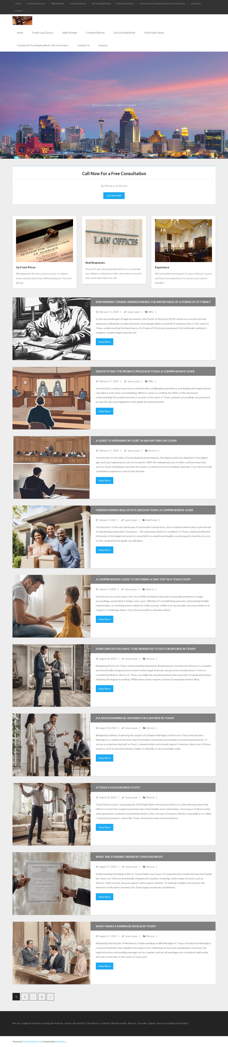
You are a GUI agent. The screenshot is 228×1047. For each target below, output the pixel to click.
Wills (150, 311)
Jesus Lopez (133, 311)
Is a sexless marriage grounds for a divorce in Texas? (135, 718)
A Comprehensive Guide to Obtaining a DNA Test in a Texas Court (143, 579)
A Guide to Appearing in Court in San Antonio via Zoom (136, 440)
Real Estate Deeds (125, 3)
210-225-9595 (114, 195)
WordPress (60, 1041)
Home (18, 3)
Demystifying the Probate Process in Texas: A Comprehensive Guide (145, 371)
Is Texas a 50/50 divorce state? (118, 787)
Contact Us (196, 3)
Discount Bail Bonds (101, 3)
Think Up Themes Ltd (32, 1041)
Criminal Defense (78, 3)
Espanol (19, 10)
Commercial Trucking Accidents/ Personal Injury (162, 3)
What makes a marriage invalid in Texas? (126, 926)
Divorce (152, 450)
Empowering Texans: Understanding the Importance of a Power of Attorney (153, 301)
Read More (105, 341)
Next (50, 997)
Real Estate (151, 520)
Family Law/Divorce (36, 3)
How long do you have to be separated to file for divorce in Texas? (146, 648)
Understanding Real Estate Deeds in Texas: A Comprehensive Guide (144, 510)
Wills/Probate (57, 3)
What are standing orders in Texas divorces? (129, 856)
